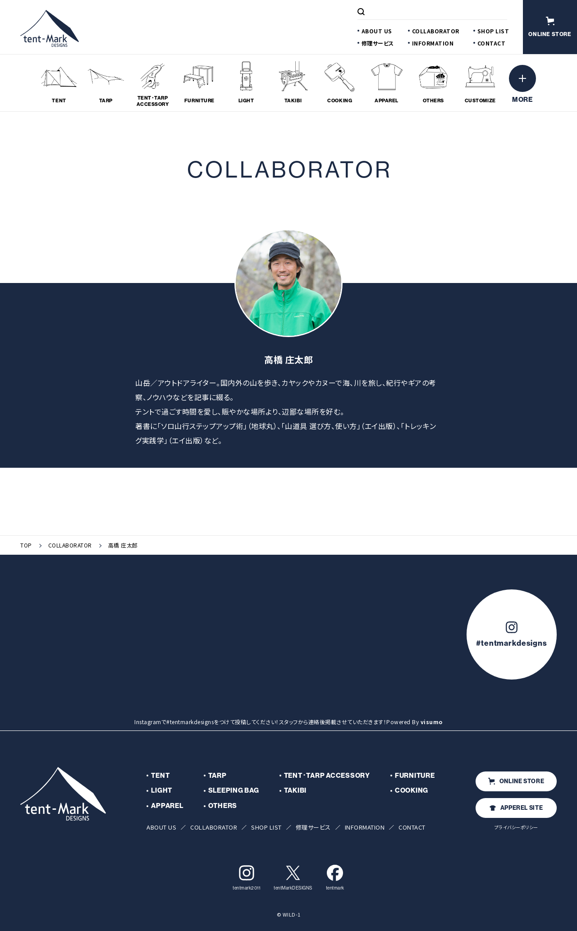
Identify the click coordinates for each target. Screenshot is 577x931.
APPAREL (167, 805)
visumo (432, 722)
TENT (160, 775)
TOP (26, 545)
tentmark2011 (246, 877)
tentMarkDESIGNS (293, 877)
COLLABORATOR (435, 30)
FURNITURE (415, 775)
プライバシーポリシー (516, 827)
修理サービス (378, 43)
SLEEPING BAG (233, 790)
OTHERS (223, 805)
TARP (217, 775)
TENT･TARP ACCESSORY (327, 775)
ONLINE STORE (516, 781)
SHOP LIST (493, 30)
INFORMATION (433, 43)
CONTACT (491, 43)
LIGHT (161, 790)
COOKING (411, 790)
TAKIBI (295, 790)
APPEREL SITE (516, 807)
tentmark (335, 877)
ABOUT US (377, 30)
